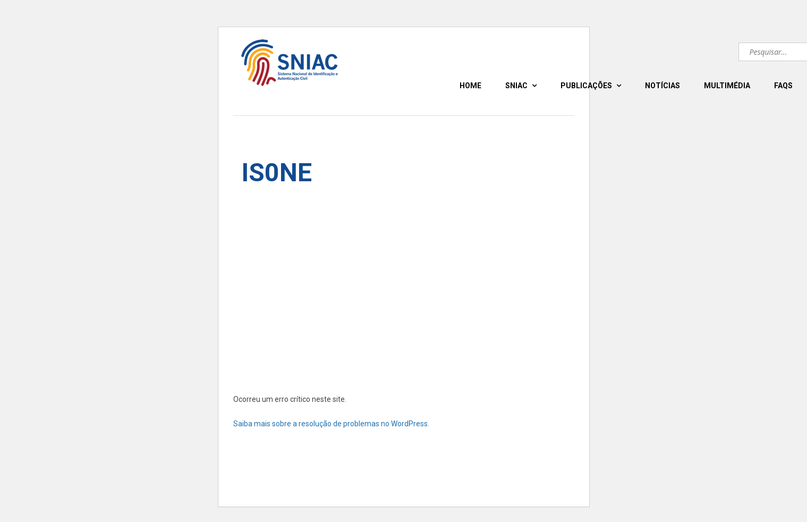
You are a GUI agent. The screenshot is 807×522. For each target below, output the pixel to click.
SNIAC (516, 85)
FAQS (783, 85)
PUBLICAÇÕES (586, 85)
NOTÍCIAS (662, 85)
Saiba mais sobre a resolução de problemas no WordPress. (331, 423)
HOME (470, 85)
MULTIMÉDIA (727, 85)
